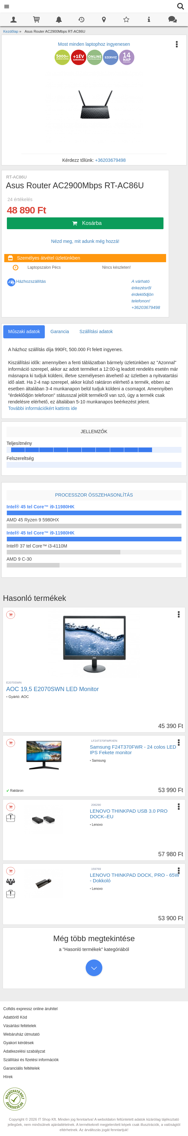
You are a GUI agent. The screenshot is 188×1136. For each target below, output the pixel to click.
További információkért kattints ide (42, 408)
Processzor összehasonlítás (94, 495)
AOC (25, 697)
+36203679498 (110, 160)
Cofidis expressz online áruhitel (30, 1009)
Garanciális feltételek (21, 1068)
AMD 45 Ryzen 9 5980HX (33, 519)
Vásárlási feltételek (19, 1026)
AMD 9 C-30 (19, 559)
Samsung (99, 760)
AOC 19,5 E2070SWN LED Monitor (52, 689)
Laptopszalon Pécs (43, 267)
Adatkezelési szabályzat (24, 1051)
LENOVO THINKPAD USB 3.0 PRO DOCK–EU (129, 813)
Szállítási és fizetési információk (31, 1060)
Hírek (8, 1077)
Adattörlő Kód (15, 1017)
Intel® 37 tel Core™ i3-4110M (37, 546)
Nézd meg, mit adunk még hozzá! (85, 241)
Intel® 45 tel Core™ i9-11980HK (41, 506)
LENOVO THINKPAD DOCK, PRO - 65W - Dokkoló (134, 877)
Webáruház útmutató (21, 1034)
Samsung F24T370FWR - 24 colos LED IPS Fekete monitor (133, 749)
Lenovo (97, 824)
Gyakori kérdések (18, 1043)
